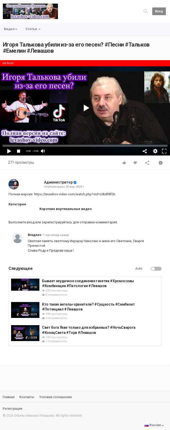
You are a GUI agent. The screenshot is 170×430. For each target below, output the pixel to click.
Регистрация (12, 408)
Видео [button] (10, 29)
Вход (159, 11)
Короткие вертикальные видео (65, 209)
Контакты (26, 397)
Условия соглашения (55, 397)
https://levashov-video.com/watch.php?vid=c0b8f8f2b (74, 194)
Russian (154, 425)
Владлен (34, 235)
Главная (8, 397)
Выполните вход (21, 222)
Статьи (33, 29)
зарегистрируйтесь (57, 222)
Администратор (58, 182)
